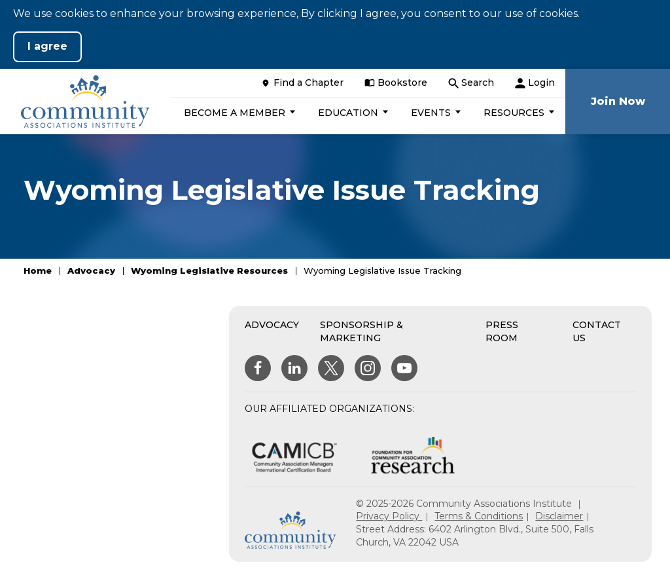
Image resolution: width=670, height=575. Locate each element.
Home (38, 270)
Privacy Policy (389, 516)
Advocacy (91, 270)
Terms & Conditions (478, 516)
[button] (238, 113)
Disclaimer (559, 516)
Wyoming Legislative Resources (209, 270)
